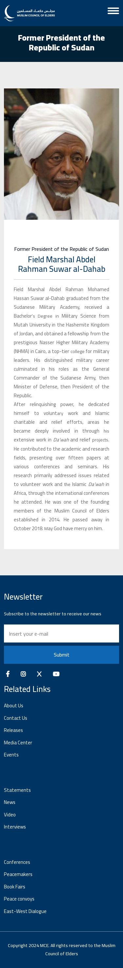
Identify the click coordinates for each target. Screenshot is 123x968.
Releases (13, 730)
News (9, 802)
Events (11, 754)
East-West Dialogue (25, 911)
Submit (62, 655)
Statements (17, 790)
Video (10, 814)
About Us (13, 705)
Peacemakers (18, 874)
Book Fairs (14, 886)
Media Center (18, 742)
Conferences (17, 862)
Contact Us (15, 718)
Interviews (15, 826)
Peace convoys (19, 898)
